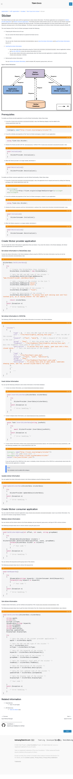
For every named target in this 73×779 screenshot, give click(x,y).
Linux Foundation (32, 745)
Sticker (43, 11)
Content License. (29, 757)
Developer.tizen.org (54, 740)
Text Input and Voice (33, 11)
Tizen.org (41, 740)
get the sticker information (63, 41)
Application (5, 11)
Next (68, 716)
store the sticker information (45, 41)
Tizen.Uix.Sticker (14, 709)
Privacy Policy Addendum (50, 757)
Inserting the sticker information (14, 46)
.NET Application (14, 11)
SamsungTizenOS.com (22, 740)
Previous (5, 716)
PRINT (67, 731)
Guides (23, 11)
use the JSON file (16, 51)
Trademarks (18, 761)
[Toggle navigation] (1, 4)
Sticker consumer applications (21, 21)
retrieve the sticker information (17, 61)
